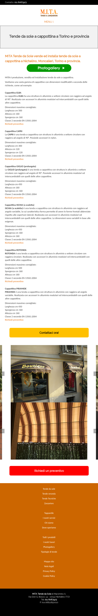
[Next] (96, 374)
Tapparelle (49, 513)
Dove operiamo (49, 527)
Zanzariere (49, 503)
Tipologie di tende (49, 551)
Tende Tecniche (49, 498)
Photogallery (49, 547)
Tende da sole (49, 488)
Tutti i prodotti (49, 537)
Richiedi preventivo (14, 123)
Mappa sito (49, 561)
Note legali (49, 566)
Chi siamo (49, 522)
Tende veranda (49, 493)
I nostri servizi (49, 518)
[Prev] (2, 374)
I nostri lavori (49, 542)
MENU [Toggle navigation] (49, 21)
